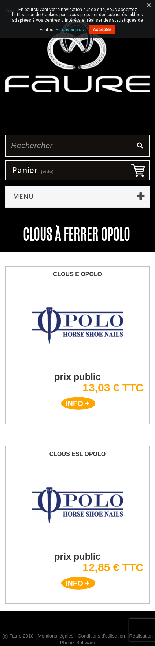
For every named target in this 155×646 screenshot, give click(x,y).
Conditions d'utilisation (101, 636)
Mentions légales (56, 636)
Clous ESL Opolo (77, 454)
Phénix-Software (77, 642)
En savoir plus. (70, 29)
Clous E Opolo (77, 274)
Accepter (102, 29)
